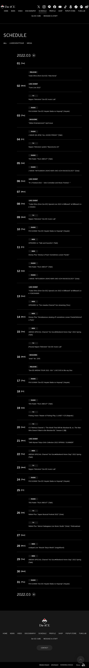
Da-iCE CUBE (36, 16)
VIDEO (20, 11)
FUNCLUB (81, 11)
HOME (6, 11)
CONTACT (44, 648)
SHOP (60, 11)
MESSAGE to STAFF (51, 16)
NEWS (13, 11)
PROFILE (52, 11)
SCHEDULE (43, 11)
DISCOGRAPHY (30, 11)
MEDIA (29, 43)
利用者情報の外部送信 (66, 664)
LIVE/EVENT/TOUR (17, 43)
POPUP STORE (70, 11)
